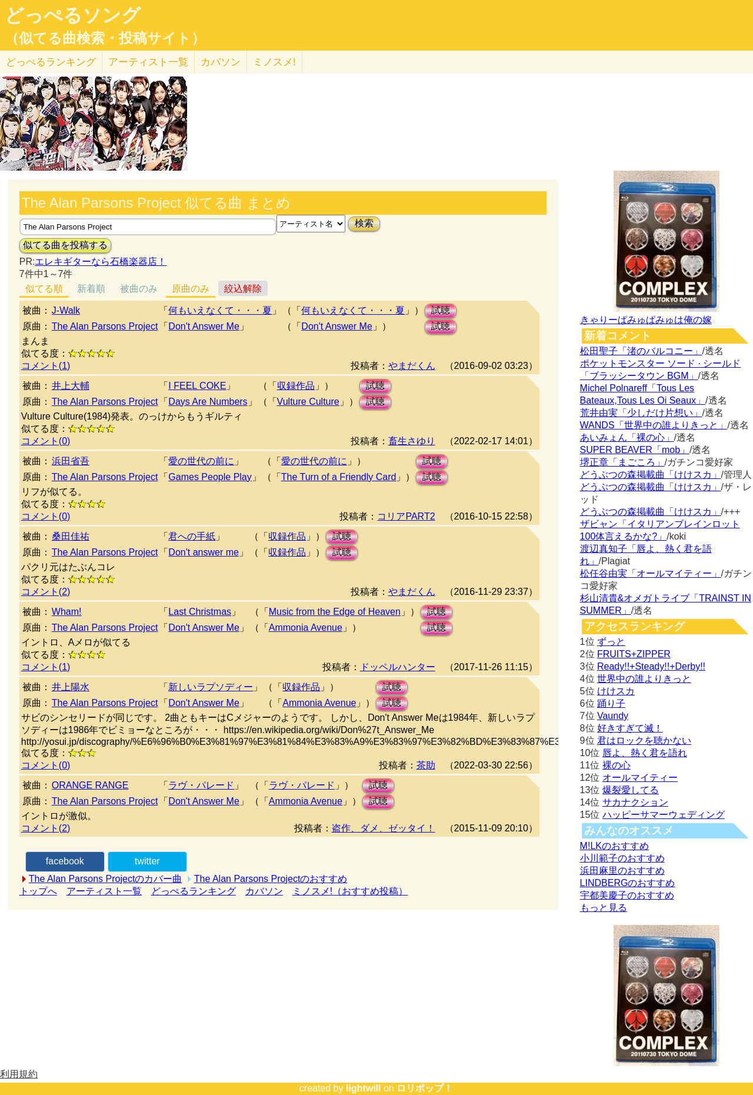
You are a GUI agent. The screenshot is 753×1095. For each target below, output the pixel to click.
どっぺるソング (73, 15)
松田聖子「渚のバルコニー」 (641, 351)
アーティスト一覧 (104, 891)
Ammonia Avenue (305, 628)
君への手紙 (191, 536)
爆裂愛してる (630, 790)
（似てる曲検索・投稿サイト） (105, 38)
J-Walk (66, 310)
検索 (364, 223)
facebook (65, 861)
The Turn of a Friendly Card (339, 477)
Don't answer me (203, 552)
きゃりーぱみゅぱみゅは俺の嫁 (646, 320)
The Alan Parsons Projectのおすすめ (271, 879)
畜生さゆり (411, 441)
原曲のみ (190, 289)
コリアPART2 (406, 516)
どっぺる (51, 62)
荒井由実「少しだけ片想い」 (641, 413)
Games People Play (209, 477)
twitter (147, 861)
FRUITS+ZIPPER (634, 654)
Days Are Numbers (207, 402)
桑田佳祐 (70, 536)
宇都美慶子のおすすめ (627, 895)
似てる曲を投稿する (65, 245)
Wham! (67, 612)
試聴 (440, 310)
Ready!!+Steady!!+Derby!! (651, 666)
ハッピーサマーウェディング (663, 815)
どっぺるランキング (193, 891)
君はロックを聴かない (644, 740)
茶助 (426, 765)
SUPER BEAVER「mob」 (634, 450)
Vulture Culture (308, 402)
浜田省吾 (70, 461)
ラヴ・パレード (201, 785)
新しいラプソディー (210, 687)
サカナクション (635, 802)
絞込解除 (243, 289)
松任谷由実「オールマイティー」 (650, 573)
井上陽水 (70, 687)
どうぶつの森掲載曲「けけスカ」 (650, 475)
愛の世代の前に (201, 461)
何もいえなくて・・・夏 (220, 310)
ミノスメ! (274, 62)
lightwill (363, 1088)
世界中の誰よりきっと (644, 679)
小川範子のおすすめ (622, 858)
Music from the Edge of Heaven (335, 612)
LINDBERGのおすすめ (627, 883)
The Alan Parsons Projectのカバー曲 (105, 879)
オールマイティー (640, 778)
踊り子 (611, 703)
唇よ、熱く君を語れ (644, 753)
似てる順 (44, 289)
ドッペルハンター (397, 667)
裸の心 (616, 765)
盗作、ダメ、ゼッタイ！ (383, 828)
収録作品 (296, 386)
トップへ (38, 891)
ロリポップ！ (425, 1088)
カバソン (221, 62)
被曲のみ (139, 289)
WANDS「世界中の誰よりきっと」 (654, 425)
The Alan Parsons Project (105, 326)
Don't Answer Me (203, 326)
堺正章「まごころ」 (622, 462)
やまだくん (411, 366)
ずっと (611, 642)
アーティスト (148, 62)
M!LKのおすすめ (614, 846)
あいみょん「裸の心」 (627, 437)
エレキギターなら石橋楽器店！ (100, 262)
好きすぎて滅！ (630, 728)
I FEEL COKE (197, 386)
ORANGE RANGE (90, 785)
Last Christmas (199, 612)
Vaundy (612, 716)
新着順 (91, 289)
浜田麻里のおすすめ (622, 871)
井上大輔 (70, 386)
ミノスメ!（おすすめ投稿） (350, 891)
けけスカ (616, 691)
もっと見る (603, 908)
